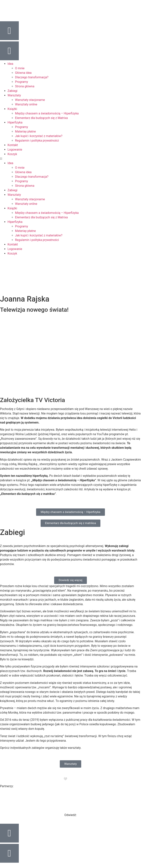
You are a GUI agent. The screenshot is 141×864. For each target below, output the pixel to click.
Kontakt (13, 145)
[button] (70, 158)
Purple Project (85, 779)
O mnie (19, 68)
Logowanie (15, 149)
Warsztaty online (26, 104)
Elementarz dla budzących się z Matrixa (41, 118)
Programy (21, 82)
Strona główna (24, 86)
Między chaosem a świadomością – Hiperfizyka (47, 113)
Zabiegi (12, 91)
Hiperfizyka (15, 122)
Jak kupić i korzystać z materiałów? (38, 136)
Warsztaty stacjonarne (30, 100)
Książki (12, 109)
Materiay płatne (25, 131)
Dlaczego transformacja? (31, 77)
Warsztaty (14, 95)
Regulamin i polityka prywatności (37, 140)
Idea (10, 64)
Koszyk (12, 154)
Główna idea (23, 73)
